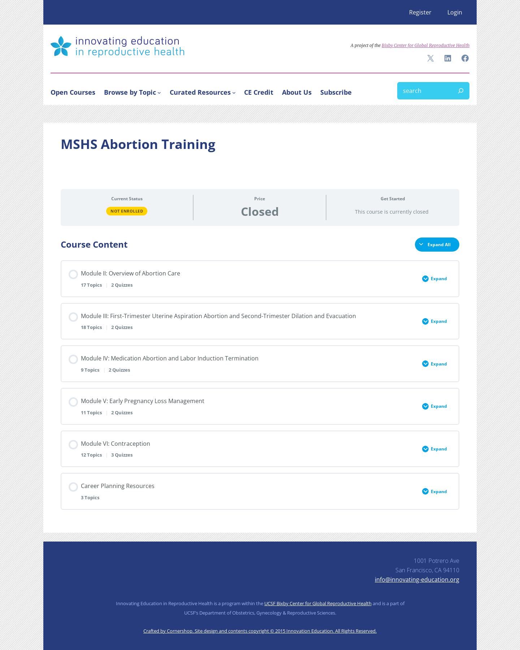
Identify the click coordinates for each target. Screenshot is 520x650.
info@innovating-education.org (417, 579)
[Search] (461, 91)
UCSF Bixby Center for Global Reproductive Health (318, 603)
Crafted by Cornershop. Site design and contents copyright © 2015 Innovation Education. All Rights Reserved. (260, 631)
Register (420, 12)
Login (454, 12)
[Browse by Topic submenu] (159, 92)
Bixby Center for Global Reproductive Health (425, 45)
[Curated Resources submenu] (234, 92)
